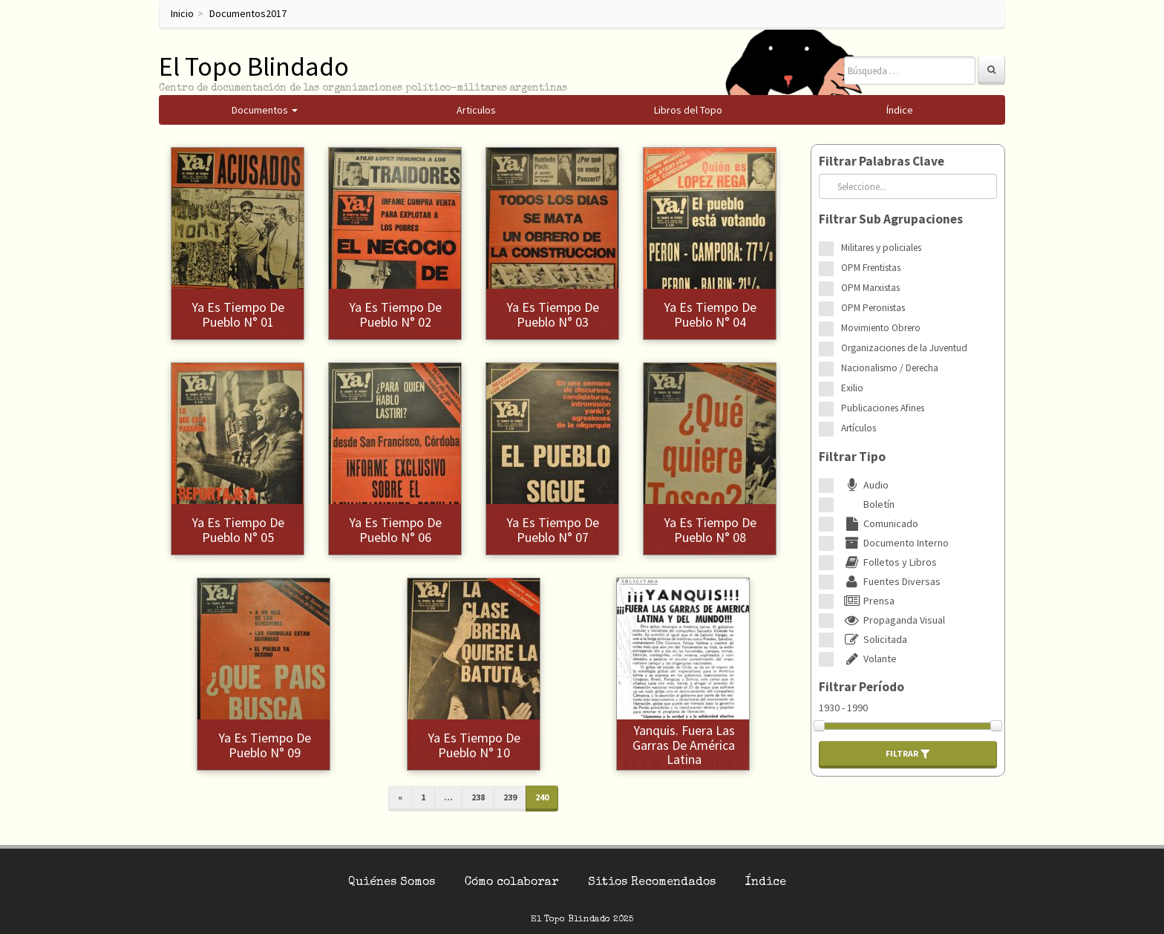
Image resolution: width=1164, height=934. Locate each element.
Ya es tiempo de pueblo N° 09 (264, 745)
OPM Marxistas (870, 287)
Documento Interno (895, 542)
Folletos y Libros (889, 562)
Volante (869, 658)
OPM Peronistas (873, 307)
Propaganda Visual (893, 620)
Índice (765, 883)
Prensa (868, 600)
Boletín (868, 504)
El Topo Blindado (254, 66)
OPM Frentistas (870, 267)
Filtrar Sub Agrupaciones (891, 219)
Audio (865, 485)
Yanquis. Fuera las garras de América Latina (683, 745)
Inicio (182, 13)
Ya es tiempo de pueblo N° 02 (395, 314)
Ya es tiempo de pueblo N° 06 (395, 530)
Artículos (858, 428)
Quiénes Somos (391, 883)
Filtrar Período (861, 687)
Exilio (852, 388)
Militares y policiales (881, 247)
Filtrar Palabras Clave (881, 161)
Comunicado (879, 523)
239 (510, 797)
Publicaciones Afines (882, 408)
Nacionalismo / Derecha (889, 368)
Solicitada (874, 639)
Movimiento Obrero (881, 327)
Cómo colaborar (511, 883)
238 (478, 797)
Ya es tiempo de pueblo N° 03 (552, 314)
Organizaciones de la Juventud (904, 348)
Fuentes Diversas (891, 581)
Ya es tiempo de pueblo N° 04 (710, 314)
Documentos (237, 13)
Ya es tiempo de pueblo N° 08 (710, 530)
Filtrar (908, 753)
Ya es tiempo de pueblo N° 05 (238, 530)
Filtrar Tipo (852, 456)
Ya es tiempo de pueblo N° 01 (238, 314)
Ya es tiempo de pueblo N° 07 (552, 530)
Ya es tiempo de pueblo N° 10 (474, 745)
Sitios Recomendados (652, 883)
